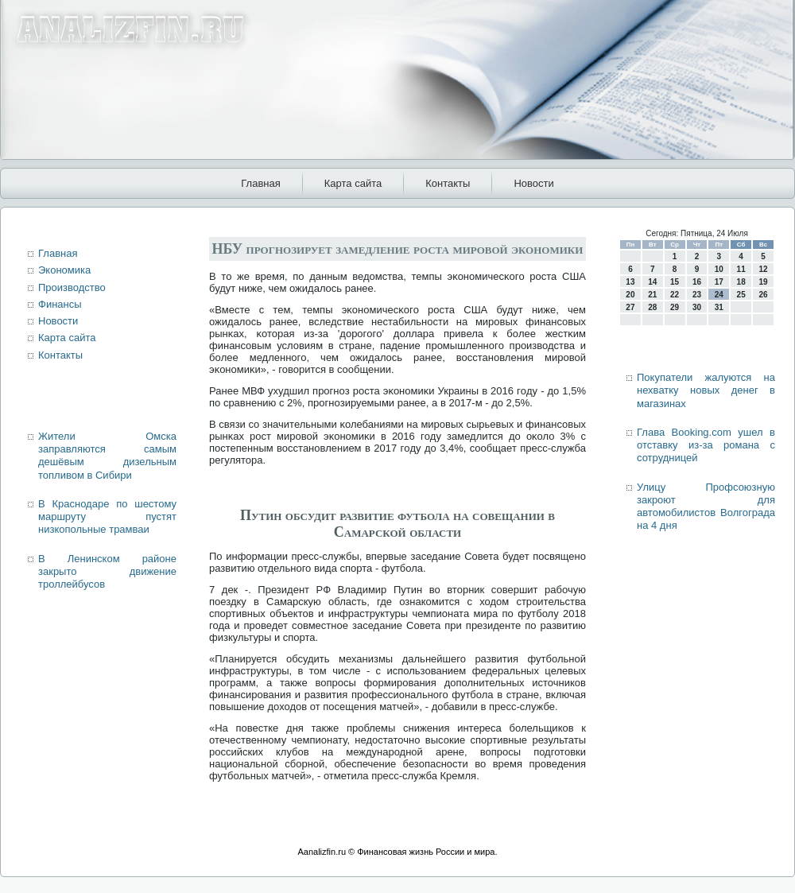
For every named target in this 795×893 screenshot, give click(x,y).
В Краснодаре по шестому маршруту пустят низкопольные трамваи (107, 517)
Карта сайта (353, 183)
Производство (72, 287)
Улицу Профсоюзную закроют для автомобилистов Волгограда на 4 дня (706, 506)
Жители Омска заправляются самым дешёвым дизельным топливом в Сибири (107, 455)
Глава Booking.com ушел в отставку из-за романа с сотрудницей (706, 445)
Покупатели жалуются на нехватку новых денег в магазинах (706, 390)
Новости (533, 183)
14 (652, 282)
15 (674, 282)
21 (652, 294)
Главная (260, 183)
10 (719, 269)
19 (762, 282)
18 (741, 282)
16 (696, 282)
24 (719, 294)
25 (741, 294)
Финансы (60, 304)
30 (696, 307)
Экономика (64, 270)
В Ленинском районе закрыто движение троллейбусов (107, 572)
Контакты (447, 183)
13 (630, 282)
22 (674, 294)
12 (762, 269)
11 (741, 269)
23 (696, 294)
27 (630, 307)
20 (630, 294)
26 (762, 294)
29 (674, 307)
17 (719, 282)
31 (719, 307)
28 (652, 307)
